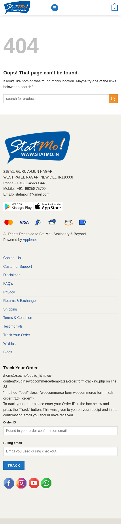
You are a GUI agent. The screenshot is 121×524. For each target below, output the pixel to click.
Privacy (9, 292)
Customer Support (17, 266)
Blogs (7, 352)
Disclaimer (11, 275)
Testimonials (13, 326)
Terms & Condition (17, 318)
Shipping (10, 309)
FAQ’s (8, 283)
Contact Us (12, 258)
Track (14, 465)
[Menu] (54, 8)
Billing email (12, 443)
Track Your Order (16, 335)
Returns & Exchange (19, 301)
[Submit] (113, 98)
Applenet (30, 240)
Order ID (9, 422)
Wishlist (9, 343)
